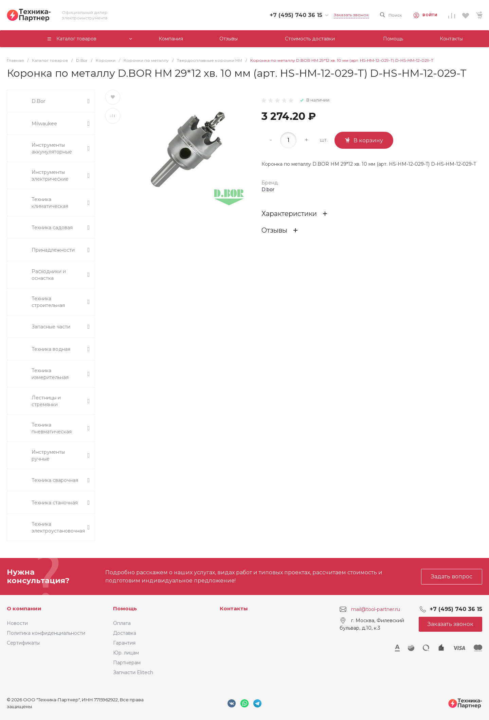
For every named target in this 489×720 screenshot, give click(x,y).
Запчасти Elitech (133, 672)
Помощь (125, 608)
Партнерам (127, 663)
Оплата (122, 623)
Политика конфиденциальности (46, 633)
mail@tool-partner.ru (375, 609)
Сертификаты (23, 643)
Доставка (124, 633)
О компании (24, 608)
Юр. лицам (126, 653)
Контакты (234, 608)
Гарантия (124, 643)
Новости (17, 623)
